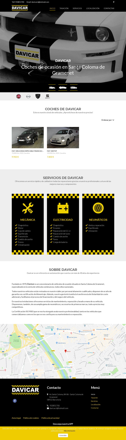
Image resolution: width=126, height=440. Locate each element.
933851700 (19, 2)
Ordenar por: (107, 120)
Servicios (77, 8)
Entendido (63, 435)
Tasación (64, 8)
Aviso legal (16, 418)
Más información (69, 431)
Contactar (109, 8)
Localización (92, 8)
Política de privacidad (50, 418)
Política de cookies (31, 418)
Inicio (52, 8)
